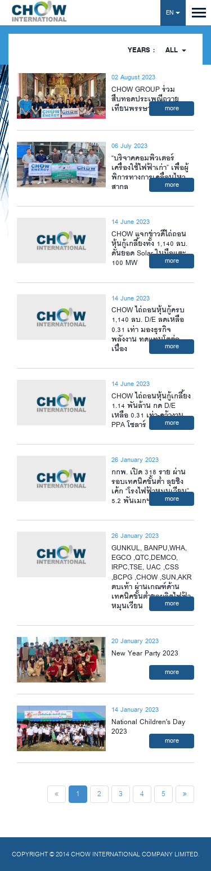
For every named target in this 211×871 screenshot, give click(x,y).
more (172, 108)
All (175, 50)
